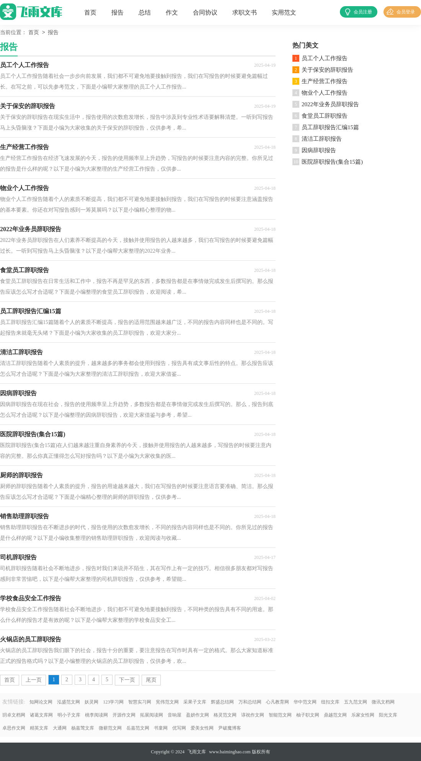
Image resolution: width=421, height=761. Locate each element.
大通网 (60, 728)
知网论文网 (40, 702)
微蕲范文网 (110, 728)
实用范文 (284, 12)
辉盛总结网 (222, 702)
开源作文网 (124, 715)
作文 (172, 12)
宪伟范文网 (167, 702)
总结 (145, 12)
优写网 (179, 728)
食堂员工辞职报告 (325, 116)
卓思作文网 (13, 728)
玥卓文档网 (13, 715)
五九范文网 (355, 702)
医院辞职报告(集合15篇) (332, 162)
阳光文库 (388, 715)
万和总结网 (249, 702)
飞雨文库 (197, 751)
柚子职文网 (307, 715)
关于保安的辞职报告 (327, 70)
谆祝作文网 (252, 715)
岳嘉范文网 (137, 728)
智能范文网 (280, 715)
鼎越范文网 (335, 715)
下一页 (127, 680)
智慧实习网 (139, 702)
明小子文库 (68, 715)
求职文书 (244, 12)
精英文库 (39, 728)
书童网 (161, 728)
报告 (117, 12)
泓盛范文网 (68, 702)
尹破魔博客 (229, 728)
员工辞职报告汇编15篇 (330, 127)
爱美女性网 (202, 728)
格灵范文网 (225, 715)
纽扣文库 (330, 702)
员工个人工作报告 (325, 58)
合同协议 (205, 12)
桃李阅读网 (96, 715)
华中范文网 (305, 702)
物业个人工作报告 (325, 93)
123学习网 (113, 702)
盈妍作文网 (197, 715)
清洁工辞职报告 (322, 139)
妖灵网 (91, 702)
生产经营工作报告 (325, 81)
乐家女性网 (362, 715)
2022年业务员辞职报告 (330, 104)
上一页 (34, 680)
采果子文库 (194, 702)
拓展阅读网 (151, 715)
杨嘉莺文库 (82, 728)
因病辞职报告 (319, 150)
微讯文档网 (383, 702)
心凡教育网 (277, 702)
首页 (90, 12)
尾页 (151, 680)
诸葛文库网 (41, 715)
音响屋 (174, 715)
